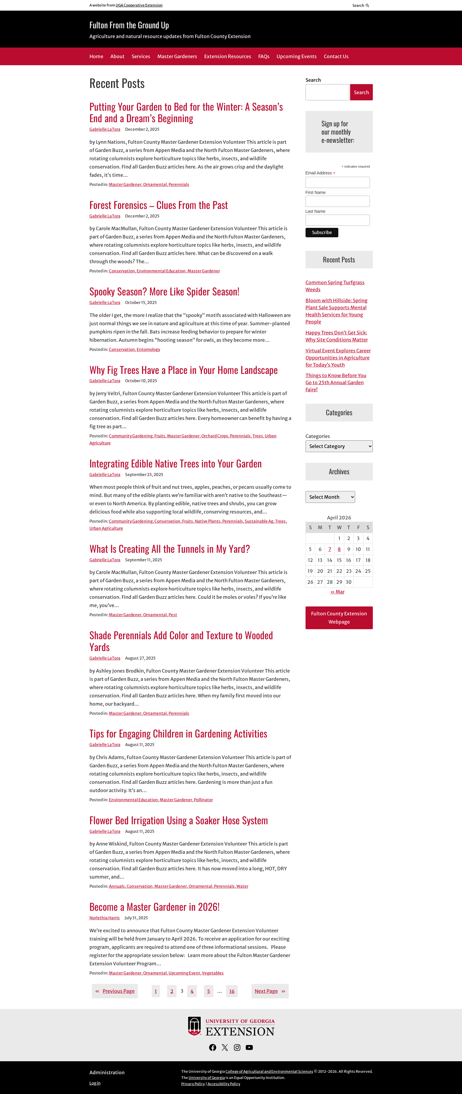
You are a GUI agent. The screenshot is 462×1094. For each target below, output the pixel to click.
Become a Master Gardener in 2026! (154, 907)
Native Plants (208, 521)
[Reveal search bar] (361, 5)
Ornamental (155, 184)
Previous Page (115, 991)
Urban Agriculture (106, 528)
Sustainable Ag (259, 521)
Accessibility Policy (224, 1084)
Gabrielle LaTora (104, 129)
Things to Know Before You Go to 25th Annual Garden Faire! (336, 382)
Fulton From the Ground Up (129, 25)
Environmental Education (161, 271)
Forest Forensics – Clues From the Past (158, 205)
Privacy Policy (193, 1084)
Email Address (321, 173)
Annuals (117, 886)
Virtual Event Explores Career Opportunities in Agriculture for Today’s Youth (338, 358)
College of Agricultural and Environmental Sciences (269, 1071)
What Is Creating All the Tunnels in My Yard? (169, 549)
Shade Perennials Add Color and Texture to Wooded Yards (181, 641)
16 (232, 991)
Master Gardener (125, 184)
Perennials (179, 184)
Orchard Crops (214, 436)
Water (242, 886)
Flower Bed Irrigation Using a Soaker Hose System (178, 820)
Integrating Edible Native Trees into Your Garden (175, 463)
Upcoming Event (184, 973)
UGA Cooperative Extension (139, 5)
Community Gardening (131, 436)
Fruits (159, 436)
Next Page (270, 991)
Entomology (148, 349)
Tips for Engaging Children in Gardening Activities (178, 733)
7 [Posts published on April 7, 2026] (329, 549)
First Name (316, 192)
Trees (257, 436)
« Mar (337, 592)
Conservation (122, 271)
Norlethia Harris (104, 917)
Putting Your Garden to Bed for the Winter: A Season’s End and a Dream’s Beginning (186, 112)
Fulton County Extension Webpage (339, 618)
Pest (173, 614)
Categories (318, 436)
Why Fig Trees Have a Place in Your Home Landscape (183, 370)
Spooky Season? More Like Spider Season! (164, 291)
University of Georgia (207, 1077)
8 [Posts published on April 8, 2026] (339, 549)
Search (313, 80)
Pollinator (203, 799)
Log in (95, 1083)
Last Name (316, 211)
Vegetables (213, 973)
